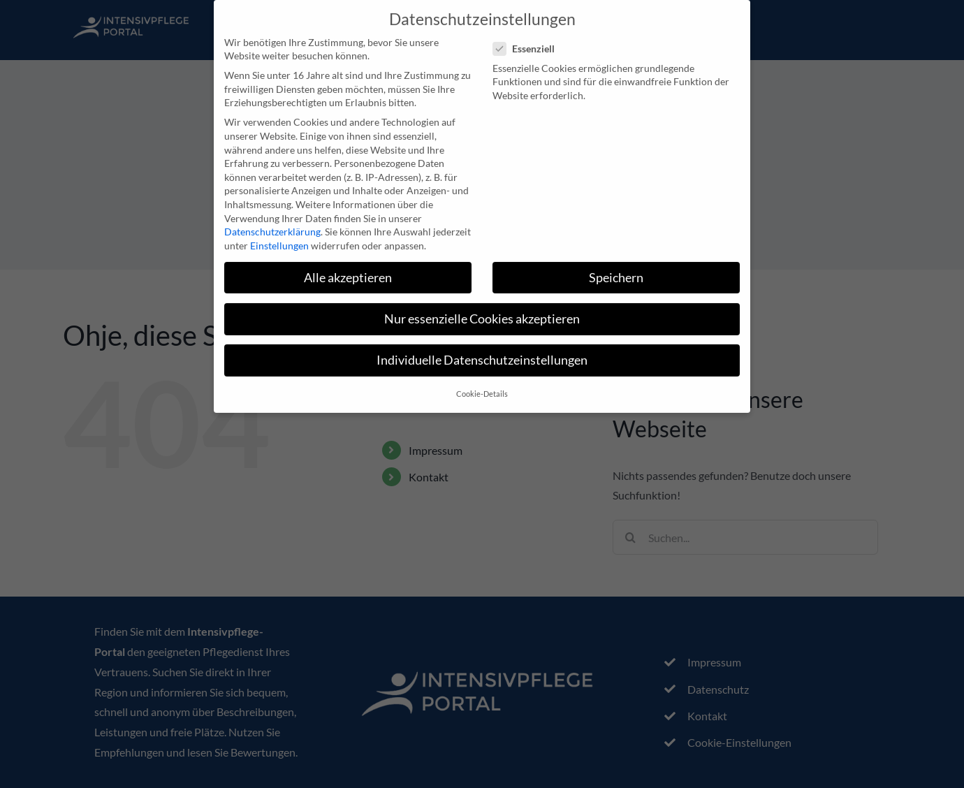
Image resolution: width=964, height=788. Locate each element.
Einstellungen (279, 237)
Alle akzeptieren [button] (348, 269)
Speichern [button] (616, 269)
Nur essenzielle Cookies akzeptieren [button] (482, 310)
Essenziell (529, 40)
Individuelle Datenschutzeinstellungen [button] (482, 351)
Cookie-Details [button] (482, 385)
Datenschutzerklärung (272, 223)
